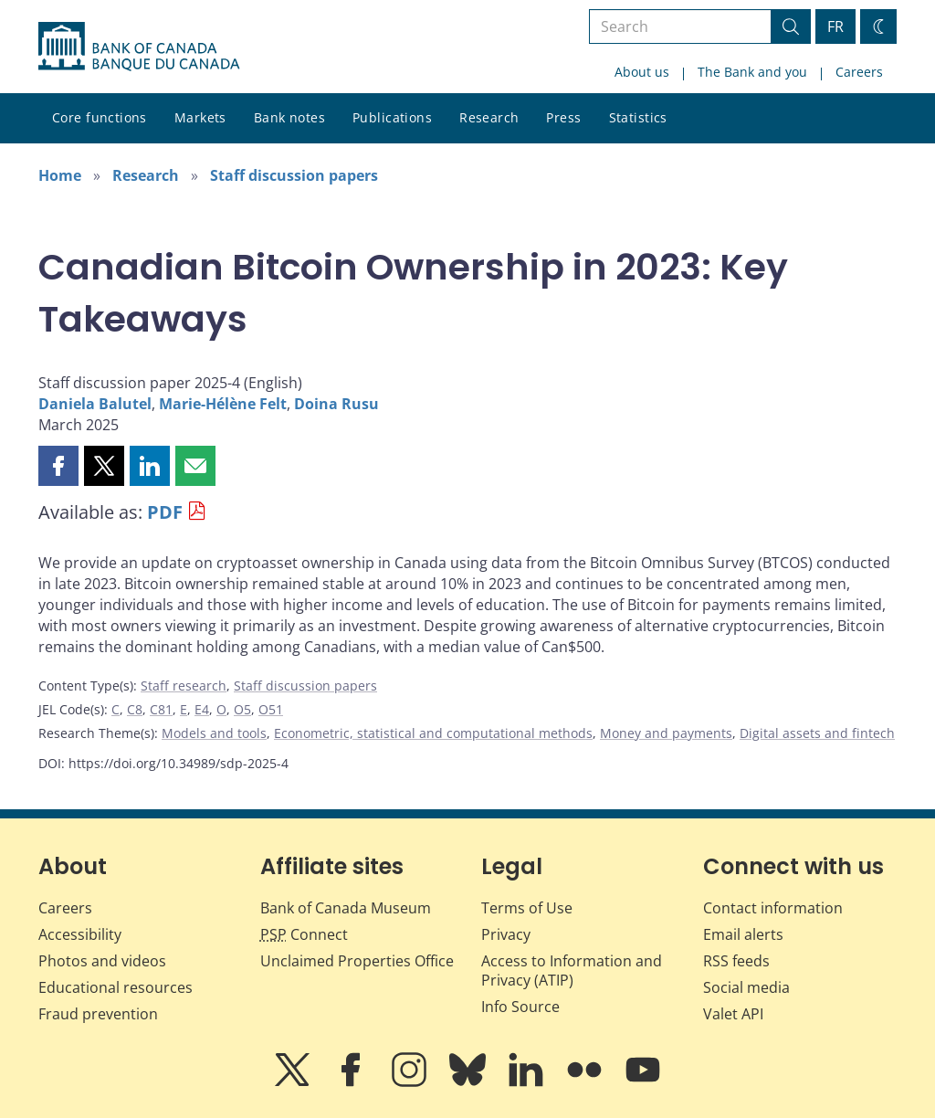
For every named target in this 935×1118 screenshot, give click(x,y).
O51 (270, 709)
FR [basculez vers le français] (835, 26)
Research (489, 117)
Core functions (99, 117)
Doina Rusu (336, 404)
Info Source (520, 1007)
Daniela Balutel (95, 404)
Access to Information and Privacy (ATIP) (571, 970)
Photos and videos (102, 961)
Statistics (638, 117)
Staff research (183, 685)
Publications (392, 117)
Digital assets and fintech (817, 733)
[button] (58, 466)
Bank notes (289, 117)
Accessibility (79, 934)
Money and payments (666, 733)
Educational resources (115, 987)
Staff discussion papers (294, 175)
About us (642, 71)
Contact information (773, 908)
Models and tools (214, 733)
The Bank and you (752, 71)
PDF (165, 512)
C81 (161, 709)
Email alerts (743, 934)
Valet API (733, 1014)
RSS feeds (736, 961)
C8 (134, 709)
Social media (746, 987)
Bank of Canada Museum (345, 908)
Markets (200, 117)
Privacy (506, 934)
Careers (859, 71)
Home (59, 175)
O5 (242, 709)
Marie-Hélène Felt (223, 404)
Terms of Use (527, 908)
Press (563, 117)
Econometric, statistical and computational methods (433, 733)
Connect (304, 934)
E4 (201, 709)
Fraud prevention (98, 1014)
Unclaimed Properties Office (357, 961)
